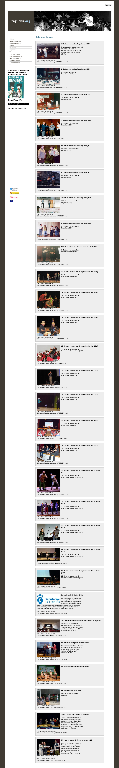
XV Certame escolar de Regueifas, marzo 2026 (76, 740)
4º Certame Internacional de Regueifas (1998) (76, 120)
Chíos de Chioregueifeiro (17, 108)
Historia (12, 39)
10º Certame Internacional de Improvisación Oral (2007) (79, 272)
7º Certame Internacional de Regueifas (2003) (76, 198)
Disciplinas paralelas (15, 43)
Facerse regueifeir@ (15, 41)
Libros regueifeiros (15, 60)
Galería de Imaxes (15, 54)
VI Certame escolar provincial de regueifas (75, 643)
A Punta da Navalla (15, 62)
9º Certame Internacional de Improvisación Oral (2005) (79, 247)
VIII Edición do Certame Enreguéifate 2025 (75, 666)
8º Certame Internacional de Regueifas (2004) (76, 223)
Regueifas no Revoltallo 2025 (71, 690)
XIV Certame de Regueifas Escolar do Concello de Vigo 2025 (81, 620)
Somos (11, 37)
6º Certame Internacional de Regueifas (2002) (76, 172)
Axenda (12, 45)
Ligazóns (12, 65)
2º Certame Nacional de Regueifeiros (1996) (75, 69)
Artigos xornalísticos (15, 58)
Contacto (12, 67)
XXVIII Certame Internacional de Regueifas (75, 714)
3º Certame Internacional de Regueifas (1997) (76, 94)
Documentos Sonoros (16, 56)
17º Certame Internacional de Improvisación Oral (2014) (79, 445)
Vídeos (11, 52)
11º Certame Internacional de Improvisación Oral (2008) (79, 292)
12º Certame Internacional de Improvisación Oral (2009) (79, 317)
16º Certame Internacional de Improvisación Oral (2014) (79, 420)
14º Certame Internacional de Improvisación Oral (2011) (79, 370)
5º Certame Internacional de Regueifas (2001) (76, 146)
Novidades (13, 47)
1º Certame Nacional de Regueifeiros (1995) (75, 44)
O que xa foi (13, 49)
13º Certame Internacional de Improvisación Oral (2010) (79, 346)
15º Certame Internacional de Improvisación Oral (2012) (79, 394)
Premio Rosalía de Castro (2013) (72, 595)
